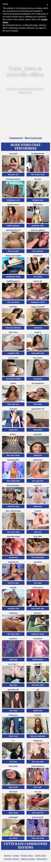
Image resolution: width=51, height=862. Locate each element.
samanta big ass (13, 230)
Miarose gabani (38, 230)
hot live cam (13, 583)
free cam (38, 787)
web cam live (38, 813)
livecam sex (13, 174)
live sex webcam (13, 328)
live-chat (38, 404)
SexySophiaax (38, 383)
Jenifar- (13, 434)
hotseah (13, 409)
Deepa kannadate (13, 256)
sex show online (13, 379)
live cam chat (13, 532)
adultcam (38, 455)
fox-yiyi (37, 179)
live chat (13, 711)
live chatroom (38, 557)
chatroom (37, 506)
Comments (16, 138)
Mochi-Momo (13, 205)
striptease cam (13, 200)
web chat (13, 659)
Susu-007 (38, 664)
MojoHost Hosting (11, 859)
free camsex (37, 251)
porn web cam (37, 608)
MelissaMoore (37, 766)
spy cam (13, 685)
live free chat (13, 634)
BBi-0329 (13, 792)
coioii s (37, 332)
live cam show (13, 455)
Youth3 (38, 511)
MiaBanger (38, 460)
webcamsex (37, 659)
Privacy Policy (27, 855)
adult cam (37, 711)
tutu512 (37, 715)
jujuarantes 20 (37, 409)
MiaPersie (37, 741)
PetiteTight (13, 817)
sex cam (37, 583)
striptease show (13, 277)
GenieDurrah (13, 690)
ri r (13, 741)
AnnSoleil (38, 638)
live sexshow (13, 302)
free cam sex (13, 404)
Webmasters (41, 859)
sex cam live (37, 481)
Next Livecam (33, 138)
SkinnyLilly (13, 766)
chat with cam (37, 353)
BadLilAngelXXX (13, 281)
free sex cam (38, 762)
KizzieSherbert (13, 485)
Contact (16, 855)
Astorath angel (13, 536)
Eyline (13, 383)
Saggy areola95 (38, 307)
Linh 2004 (38, 536)
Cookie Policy (40, 855)
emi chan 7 (13, 664)
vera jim (37, 792)
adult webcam (13, 226)
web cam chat (38, 838)
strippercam (37, 200)
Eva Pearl (13, 153)
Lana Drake (37, 358)
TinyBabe (13, 307)
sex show (37, 277)
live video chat (37, 174)
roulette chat (13, 353)
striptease (37, 379)
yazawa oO (37, 256)
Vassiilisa (37, 562)
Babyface (13, 638)
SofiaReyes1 (38, 587)
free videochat (13, 481)
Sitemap (7, 855)
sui (37, 690)
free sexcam (13, 251)
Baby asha (37, 205)
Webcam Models (28, 859)
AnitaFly (13, 587)
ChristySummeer (13, 179)
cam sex (37, 532)
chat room (13, 736)
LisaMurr (37, 613)
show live (13, 430)
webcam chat (38, 226)
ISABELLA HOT (13, 562)
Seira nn (37, 485)
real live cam (13, 506)
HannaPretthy (13, 460)
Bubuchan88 (37, 817)
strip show (13, 787)
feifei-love (13, 715)
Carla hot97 (13, 358)
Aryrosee (38, 434)
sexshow (38, 328)
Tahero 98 (37, 281)
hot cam (13, 762)
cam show (37, 430)
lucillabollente (37, 153)
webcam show (37, 634)
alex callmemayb (13, 511)
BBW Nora (13, 332)
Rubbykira (13, 613)
